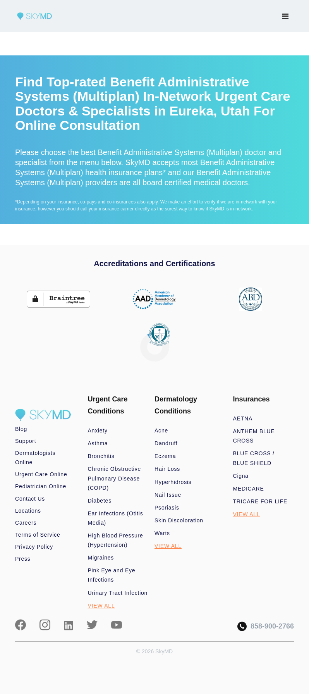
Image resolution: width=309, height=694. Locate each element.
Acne (161, 430)
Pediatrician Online (40, 486)
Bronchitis (101, 456)
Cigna (241, 476)
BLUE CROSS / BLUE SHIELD (254, 458)
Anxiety (98, 430)
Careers (25, 523)
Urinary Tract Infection (118, 593)
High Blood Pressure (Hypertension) (115, 540)
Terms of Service (37, 535)
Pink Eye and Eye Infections (112, 575)
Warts (162, 533)
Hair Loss (167, 469)
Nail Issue (167, 495)
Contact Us (30, 499)
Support (25, 441)
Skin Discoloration (178, 520)
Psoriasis (166, 508)
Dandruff (166, 443)
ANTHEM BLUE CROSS (254, 436)
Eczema (165, 456)
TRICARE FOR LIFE (260, 501)
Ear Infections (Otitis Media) (115, 518)
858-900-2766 (265, 626)
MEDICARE (248, 489)
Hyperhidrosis (173, 482)
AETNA (243, 418)
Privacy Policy (34, 547)
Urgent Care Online (41, 474)
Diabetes (100, 501)
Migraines (101, 558)
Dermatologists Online (35, 457)
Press (23, 559)
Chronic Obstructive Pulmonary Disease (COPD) (114, 478)
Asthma (98, 443)
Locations (28, 511)
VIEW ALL (101, 606)
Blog (21, 429)
